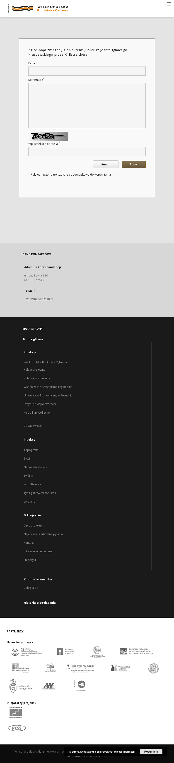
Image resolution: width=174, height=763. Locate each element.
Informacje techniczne (38, 551)
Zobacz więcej (33, 426)
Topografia (31, 450)
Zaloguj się (31, 588)
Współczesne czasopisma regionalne (48, 387)
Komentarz (36, 80)
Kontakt (29, 543)
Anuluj (105, 164)
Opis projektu (33, 525)
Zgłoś (134, 164)
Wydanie (29, 501)
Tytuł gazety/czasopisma (40, 493)
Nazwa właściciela (35, 467)
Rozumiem (151, 751)
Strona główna (33, 339)
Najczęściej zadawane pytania (43, 534)
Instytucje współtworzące (40, 404)
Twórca (29, 476)
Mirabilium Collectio (37, 413)
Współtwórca (32, 484)
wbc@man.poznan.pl (39, 299)
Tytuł (27, 458)
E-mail (32, 63)
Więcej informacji (124, 751)
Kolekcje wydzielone (37, 378)
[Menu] (169, 3)
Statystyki (30, 560)
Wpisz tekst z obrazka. (44, 144)
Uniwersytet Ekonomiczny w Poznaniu (48, 395)
